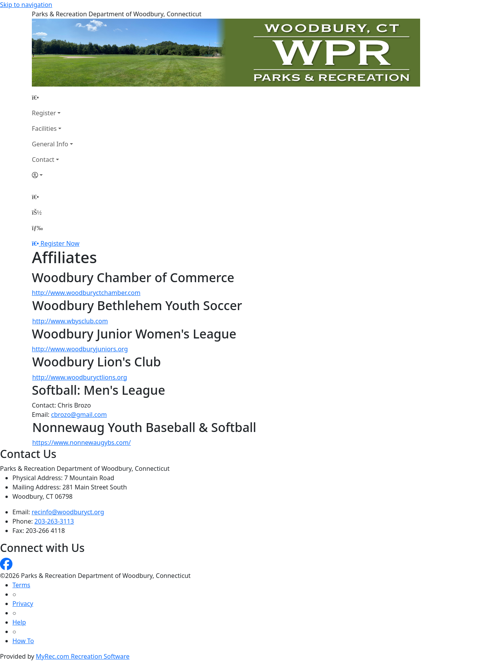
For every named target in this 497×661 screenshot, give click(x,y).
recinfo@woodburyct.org (68, 512)
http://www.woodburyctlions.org (79, 377)
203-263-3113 (54, 521)
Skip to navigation (26, 4)
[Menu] (37, 228)
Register (44, 113)
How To (23, 641)
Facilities (44, 128)
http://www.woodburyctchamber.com (86, 292)
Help (19, 622)
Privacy (22, 603)
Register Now (59, 243)
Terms (21, 585)
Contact (43, 159)
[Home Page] (52, 97)
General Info (50, 144)
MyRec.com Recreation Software (82, 656)
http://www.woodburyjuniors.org (80, 349)
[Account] (52, 175)
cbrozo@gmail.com (79, 414)
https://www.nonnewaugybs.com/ (81, 442)
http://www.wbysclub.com (70, 321)
